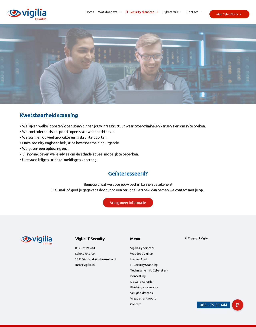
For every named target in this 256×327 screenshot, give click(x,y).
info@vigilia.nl (85, 264)
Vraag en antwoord (143, 298)
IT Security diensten (142, 12)
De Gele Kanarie (141, 281)
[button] (237, 305)
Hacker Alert (139, 259)
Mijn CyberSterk (229, 14)
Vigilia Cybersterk (142, 248)
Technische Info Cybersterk (149, 270)
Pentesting (138, 276)
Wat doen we (110, 12)
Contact (194, 12)
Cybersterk (172, 12)
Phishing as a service (144, 287)
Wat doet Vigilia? (141, 253)
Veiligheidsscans (141, 293)
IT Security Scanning (144, 264)
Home (90, 12)
